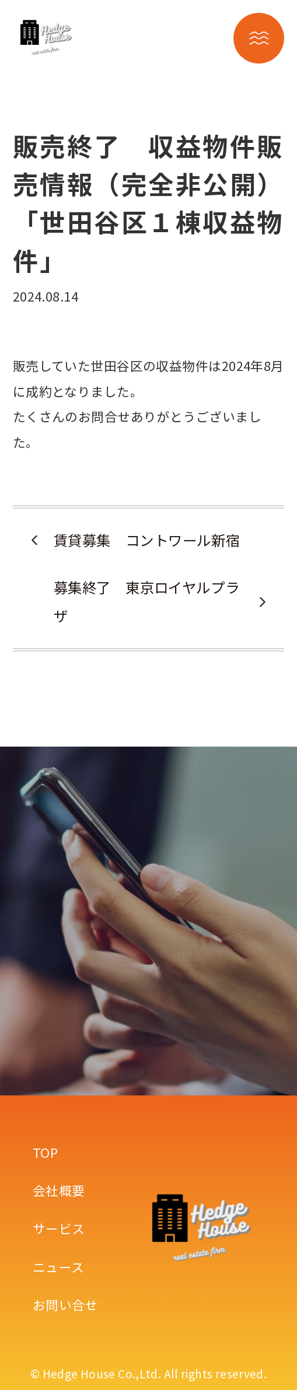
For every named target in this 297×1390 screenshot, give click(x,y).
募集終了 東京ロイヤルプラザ (147, 601)
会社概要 (59, 1190)
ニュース (59, 1267)
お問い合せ (65, 1305)
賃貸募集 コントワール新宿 (147, 540)
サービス (59, 1228)
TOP (45, 1152)
